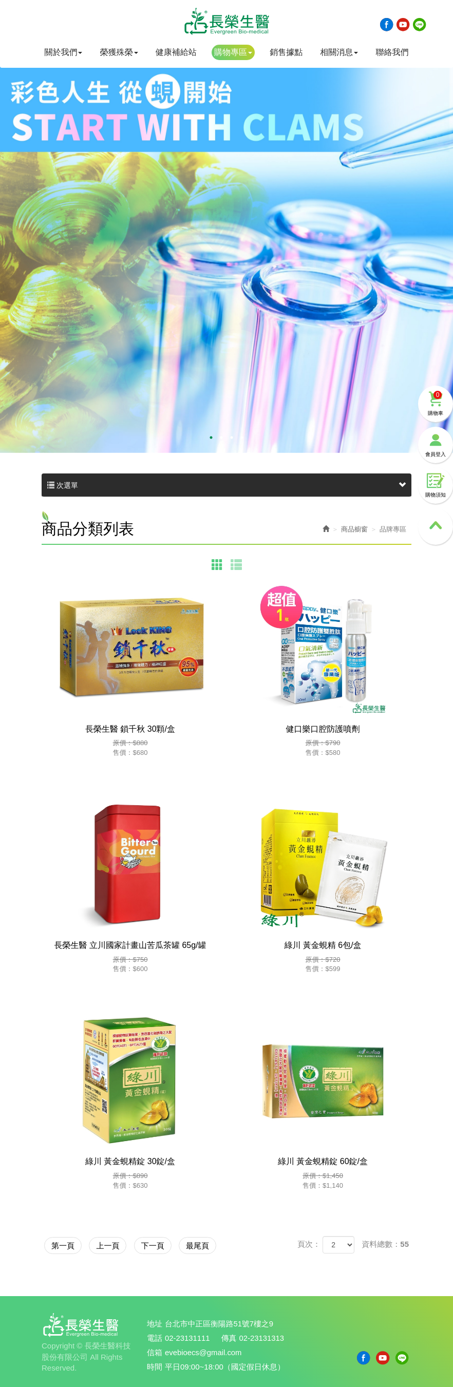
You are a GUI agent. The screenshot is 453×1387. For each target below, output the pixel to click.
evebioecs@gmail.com (203, 1350)
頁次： (308, 1244)
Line (419, 24)
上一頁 (118, 1244)
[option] (226, 247)
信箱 (154, 1350)
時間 (154, 1364)
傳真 (229, 1337)
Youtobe (403, 24)
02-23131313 (262, 1337)
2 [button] (221, 437)
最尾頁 (222, 1244)
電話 (154, 1337)
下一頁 (170, 1244)
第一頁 (66, 1244)
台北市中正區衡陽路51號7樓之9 (219, 1323)
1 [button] (211, 437)
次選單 (226, 485)
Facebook (387, 24)
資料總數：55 (385, 1244)
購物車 (435, 387)
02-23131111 (187, 1337)
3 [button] (231, 437)
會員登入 (435, 429)
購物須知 (435, 470)
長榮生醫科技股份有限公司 (226, 22)
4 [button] (242, 437)
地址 (154, 1323)
